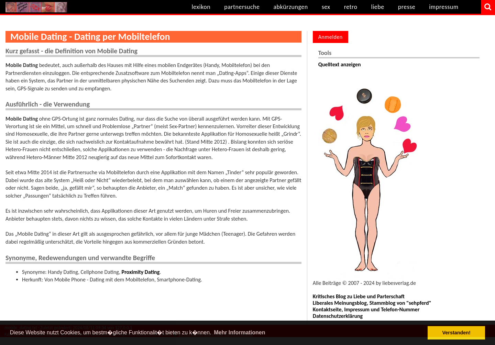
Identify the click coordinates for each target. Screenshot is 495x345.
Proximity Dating (141, 272)
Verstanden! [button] (456, 332)
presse (407, 7)
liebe (377, 7)
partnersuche (242, 7)
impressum (443, 7)
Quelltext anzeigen (339, 64)
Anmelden (330, 37)
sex (326, 7)
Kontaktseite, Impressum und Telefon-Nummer (366, 309)
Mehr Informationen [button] (239, 332)
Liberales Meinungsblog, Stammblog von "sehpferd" (372, 303)
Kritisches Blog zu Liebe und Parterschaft (359, 296)
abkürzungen (290, 7)
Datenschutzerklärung (338, 316)
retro (351, 7)
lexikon (200, 7)
